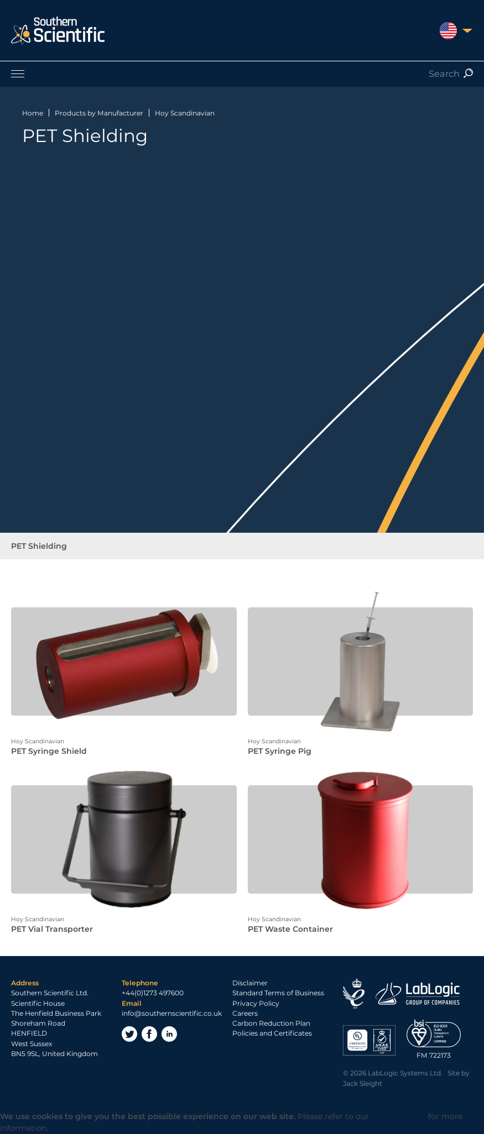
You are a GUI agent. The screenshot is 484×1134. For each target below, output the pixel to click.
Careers (245, 1013)
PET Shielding (39, 546)
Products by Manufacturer (99, 113)
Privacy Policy (255, 1003)
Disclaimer (250, 983)
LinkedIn (169, 1034)
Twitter (129, 1034)
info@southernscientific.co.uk (172, 1013)
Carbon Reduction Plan (271, 1023)
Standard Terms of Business (278, 993)
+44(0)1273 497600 (153, 993)
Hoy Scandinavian (185, 113)
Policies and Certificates (272, 1033)
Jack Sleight (362, 1083)
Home (32, 113)
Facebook (149, 1034)
